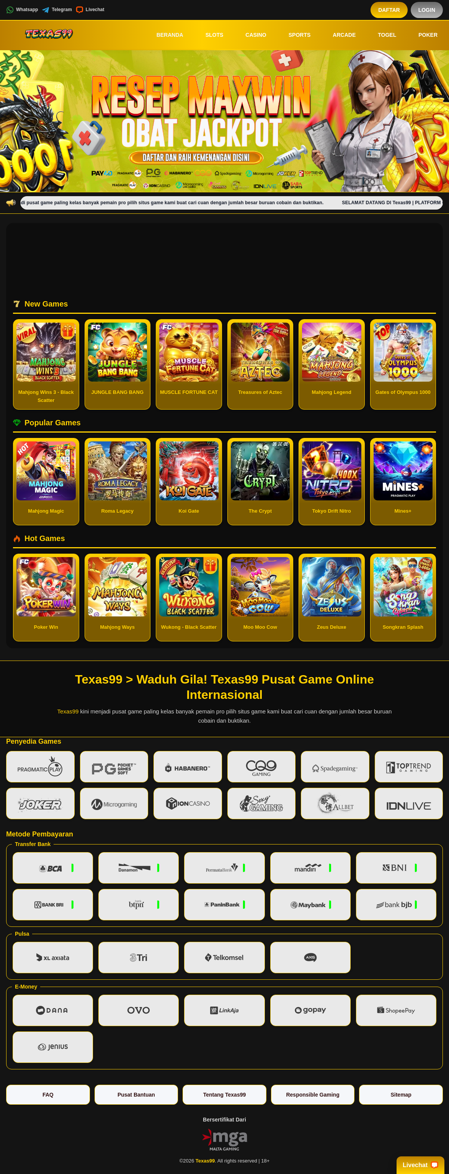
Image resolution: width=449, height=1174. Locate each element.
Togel (381, 35)
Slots (209, 35)
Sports (294, 35)
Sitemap (400, 1095)
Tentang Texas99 (224, 1095)
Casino (250, 35)
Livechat (90, 10)
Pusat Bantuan (136, 1095)
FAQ (48, 1095)
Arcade (339, 35)
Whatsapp (22, 10)
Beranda (164, 35)
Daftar (389, 10)
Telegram (57, 10)
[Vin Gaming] (225, 1139)
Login (426, 10)
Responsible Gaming (312, 1095)
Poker (423, 35)
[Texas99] (48, 35)
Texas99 (68, 711)
